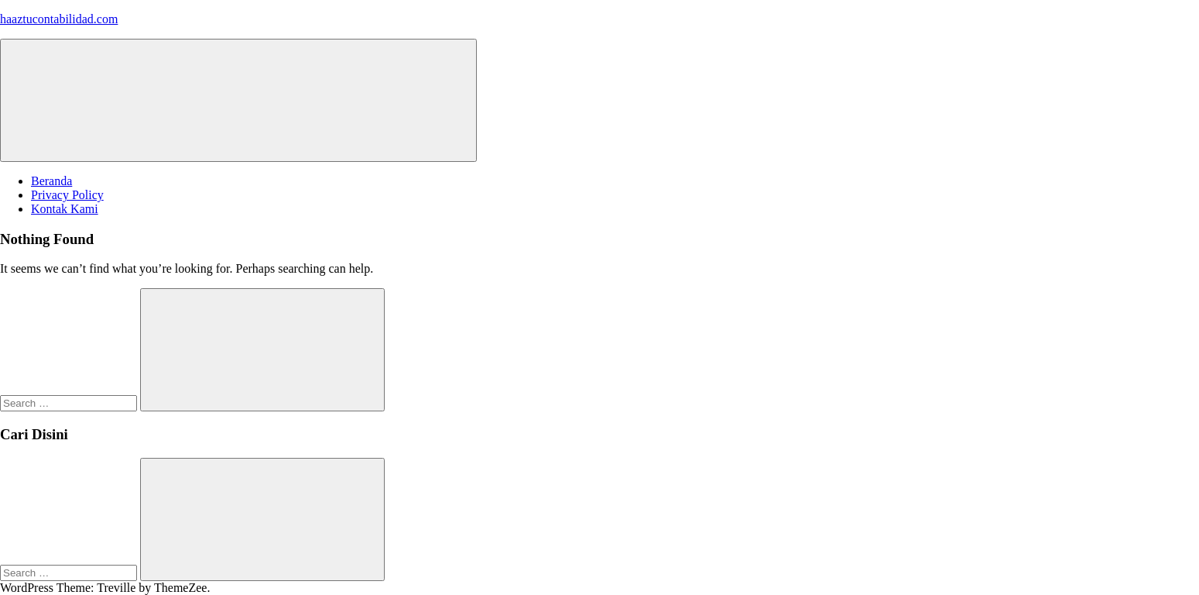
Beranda (51, 180)
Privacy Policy (67, 194)
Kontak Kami (64, 208)
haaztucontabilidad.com (59, 19)
